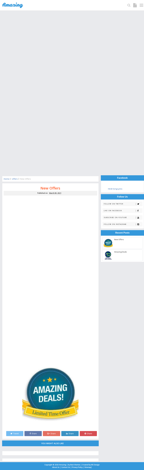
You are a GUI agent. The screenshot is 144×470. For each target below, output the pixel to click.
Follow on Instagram (123, 224)
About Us (55, 467)
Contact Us (65, 467)
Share (33, 433)
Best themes (75, 465)
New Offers (50, 188)
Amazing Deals (120, 252)
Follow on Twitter (123, 204)
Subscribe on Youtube (123, 218)
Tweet (15, 433)
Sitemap (87, 467)
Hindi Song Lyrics (115, 189)
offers (15, 179)
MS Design (95, 465)
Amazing (62, 465)
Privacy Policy (77, 467)
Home (6, 179)
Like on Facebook (123, 211)
